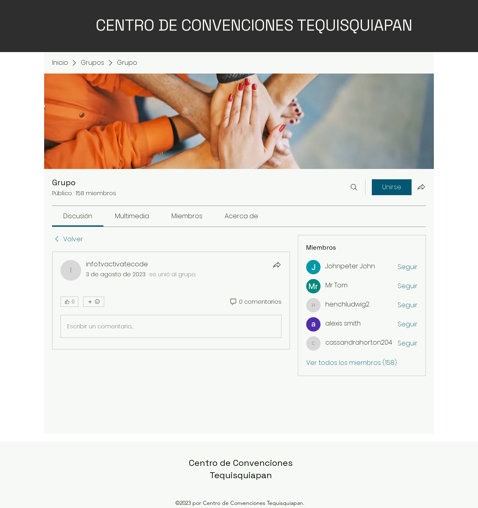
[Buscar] (354, 187)
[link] (77, 216)
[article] (171, 300)
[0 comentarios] (255, 302)
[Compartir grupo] (421, 187)
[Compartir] (277, 265)
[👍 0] (69, 302)
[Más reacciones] (93, 302)
